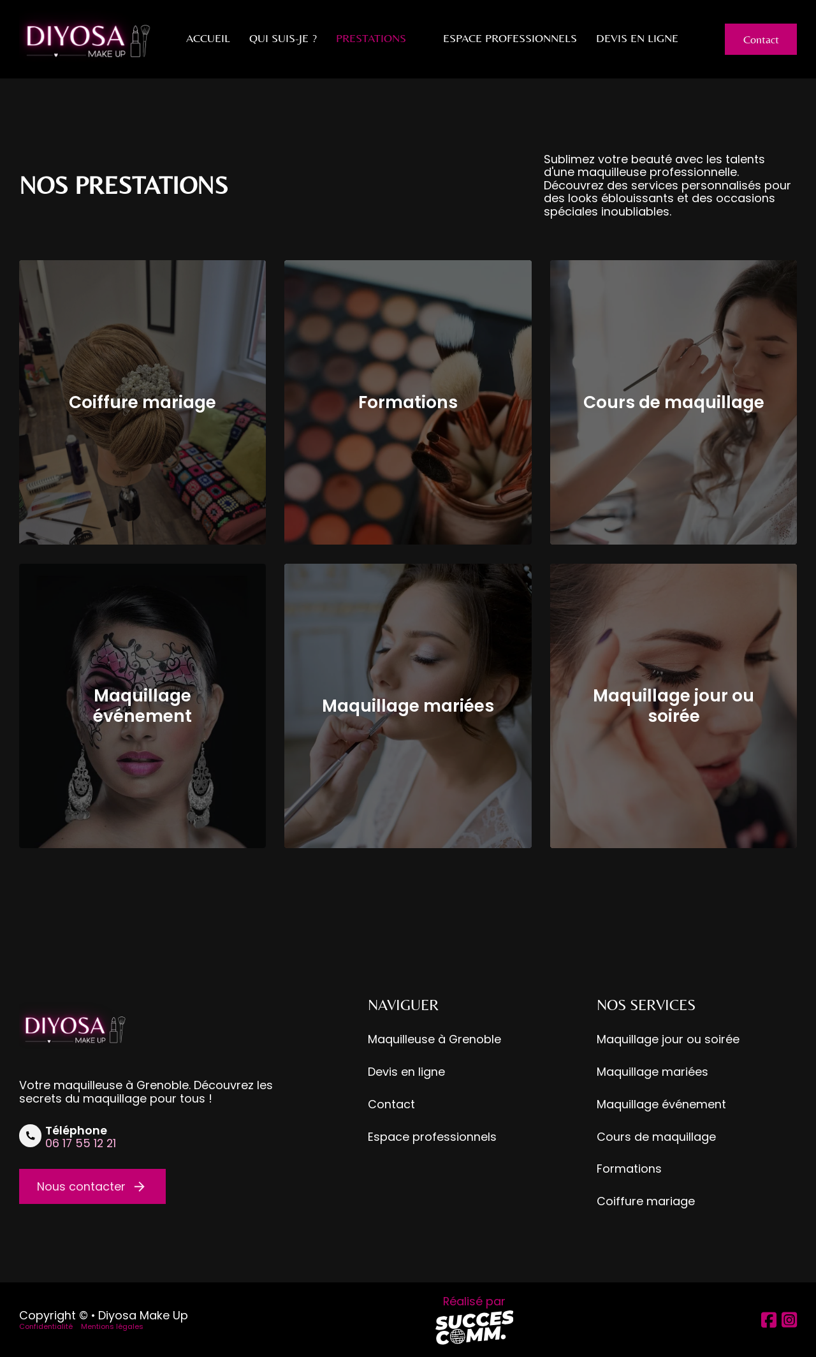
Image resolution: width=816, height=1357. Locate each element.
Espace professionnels (510, 38)
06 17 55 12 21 (80, 1143)
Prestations (371, 38)
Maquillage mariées (408, 705)
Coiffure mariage (142, 402)
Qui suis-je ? (283, 38)
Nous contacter (92, 1186)
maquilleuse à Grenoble (121, 1085)
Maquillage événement (142, 706)
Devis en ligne (637, 38)
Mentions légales (112, 1327)
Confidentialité (46, 1327)
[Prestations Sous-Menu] (418, 38)
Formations (408, 402)
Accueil (208, 38)
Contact (761, 39)
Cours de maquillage (673, 402)
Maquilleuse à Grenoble (434, 1039)
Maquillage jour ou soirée (673, 706)
